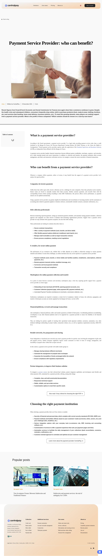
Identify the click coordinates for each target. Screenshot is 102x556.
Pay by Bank (28, 530)
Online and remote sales (63, 523)
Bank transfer (29, 525)
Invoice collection (62, 525)
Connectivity (40, 528)
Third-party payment (42, 530)
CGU (30, 543)
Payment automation (42, 523)
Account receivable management (45, 525)
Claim (33, 543)
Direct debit (28, 528)
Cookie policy (22, 543)
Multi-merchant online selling (65, 530)
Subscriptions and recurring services (66, 528)
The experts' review (18, 489)
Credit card (28, 523)
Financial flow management (64, 533)
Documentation (84, 533)
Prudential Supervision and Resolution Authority (88, 147)
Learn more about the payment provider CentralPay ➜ (66, 441)
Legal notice (9, 543)
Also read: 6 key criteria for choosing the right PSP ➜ (66, 393)
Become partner (84, 528)
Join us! (82, 530)
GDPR (27, 543)
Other (3, 104)
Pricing (82, 523)
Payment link (29, 533)
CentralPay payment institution (88, 525)
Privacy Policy (15, 543)
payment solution (42, 372)
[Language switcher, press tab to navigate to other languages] (80, 5)
